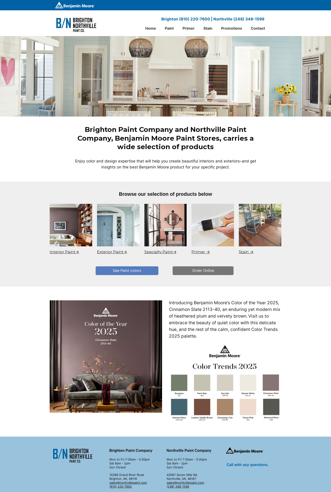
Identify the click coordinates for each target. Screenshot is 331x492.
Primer (189, 28)
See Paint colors (127, 270)
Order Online (203, 270)
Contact (258, 28)
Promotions (231, 28)
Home (150, 28)
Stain (207, 28)
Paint (169, 28)
